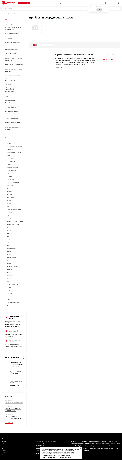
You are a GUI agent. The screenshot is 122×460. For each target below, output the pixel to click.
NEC (8, 227)
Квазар (8, 299)
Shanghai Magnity (11, 257)
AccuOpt (9, 143)
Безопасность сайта (65, 457)
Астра (8, 296)
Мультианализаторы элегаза (12, 75)
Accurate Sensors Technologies (14, 146)
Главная (39, 3)
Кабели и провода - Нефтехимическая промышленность (10, 89)
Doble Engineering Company (14, 182)
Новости (72, 3)
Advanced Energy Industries (14, 152)
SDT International (11, 248)
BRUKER (9, 164)
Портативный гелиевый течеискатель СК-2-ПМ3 (74, 55)
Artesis (8, 155)
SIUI (8, 260)
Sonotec (9, 263)
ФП (7, 305)
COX (8, 173)
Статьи (78, 3)
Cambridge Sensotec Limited (14, 167)
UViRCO (9, 281)
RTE (8, 242)
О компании (46, 3)
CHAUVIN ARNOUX (11, 170)
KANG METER (10, 218)
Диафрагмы (8, 84)
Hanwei (9, 203)
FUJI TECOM (10, 200)
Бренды (60, 3)
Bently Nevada (10, 158)
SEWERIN (9, 254)
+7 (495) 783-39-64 (100, 3)
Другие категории (9, 133)
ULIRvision (9, 278)
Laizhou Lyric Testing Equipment (15, 221)
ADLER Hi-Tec (10, 149)
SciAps (8, 245)
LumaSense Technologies (13, 224)
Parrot (8, 239)
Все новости (9, 422)
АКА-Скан (9, 293)
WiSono (9, 287)
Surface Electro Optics (12, 266)
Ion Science (9, 212)
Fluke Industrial (11, 197)
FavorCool (9, 194)
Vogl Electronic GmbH (12, 284)
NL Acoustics (10, 230)
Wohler (8, 290)
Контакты (53, 3)
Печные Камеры (9, 38)
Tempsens (9, 269)
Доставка (66, 3)
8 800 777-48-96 (40, 446)
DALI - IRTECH (10, 179)
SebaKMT (9, 251)
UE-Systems (10, 275)
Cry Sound (9, 176)
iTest (8, 215)
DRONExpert (10, 185)
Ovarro (8, 236)
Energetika (9, 191)
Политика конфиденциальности (50, 457)
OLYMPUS (9, 233)
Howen (8, 206)
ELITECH (9, 188)
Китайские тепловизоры (13, 302)
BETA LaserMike (11, 161)
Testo (8, 272)
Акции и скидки (9, 24)
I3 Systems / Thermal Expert (14, 209)
